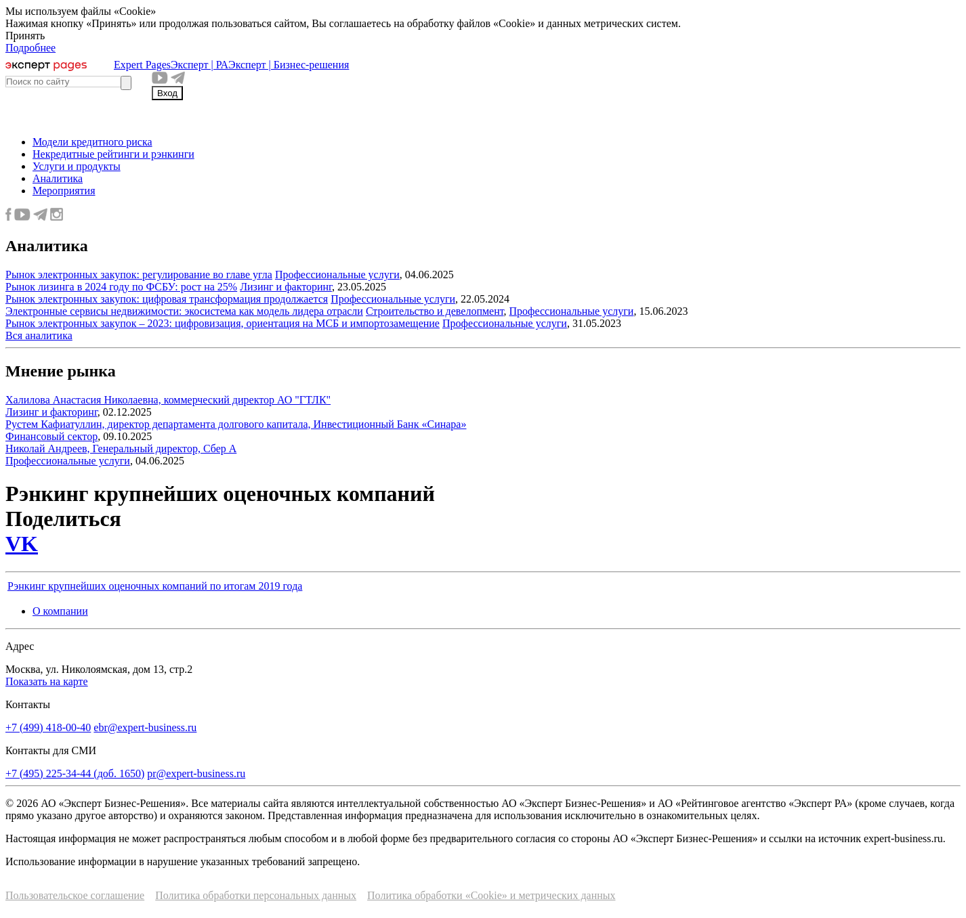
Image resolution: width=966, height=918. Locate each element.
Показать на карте (46, 681)
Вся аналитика (38, 335)
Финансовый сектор (51, 436)
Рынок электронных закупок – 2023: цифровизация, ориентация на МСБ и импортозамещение (222, 323)
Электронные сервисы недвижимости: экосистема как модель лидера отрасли (184, 311)
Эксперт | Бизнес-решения (288, 64)
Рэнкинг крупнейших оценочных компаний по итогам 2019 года (154, 586)
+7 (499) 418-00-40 (48, 727)
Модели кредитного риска (92, 142)
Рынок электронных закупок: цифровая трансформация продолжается (166, 299)
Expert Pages (142, 64)
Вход (167, 93)
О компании (60, 611)
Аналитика (58, 178)
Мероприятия (64, 190)
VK (21, 543)
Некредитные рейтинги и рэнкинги (113, 154)
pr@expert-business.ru (196, 773)
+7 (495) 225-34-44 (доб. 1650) (74, 773)
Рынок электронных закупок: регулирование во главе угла (138, 274)
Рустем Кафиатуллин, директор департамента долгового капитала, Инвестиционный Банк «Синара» (235, 424)
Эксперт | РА (199, 64)
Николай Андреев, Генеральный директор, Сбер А (120, 448)
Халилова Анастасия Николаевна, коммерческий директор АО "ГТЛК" (168, 400)
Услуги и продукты (77, 166)
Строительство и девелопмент (435, 311)
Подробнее (30, 47)
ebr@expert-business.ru (144, 727)
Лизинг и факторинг (286, 286)
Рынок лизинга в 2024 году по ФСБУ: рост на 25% (121, 286)
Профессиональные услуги (337, 274)
